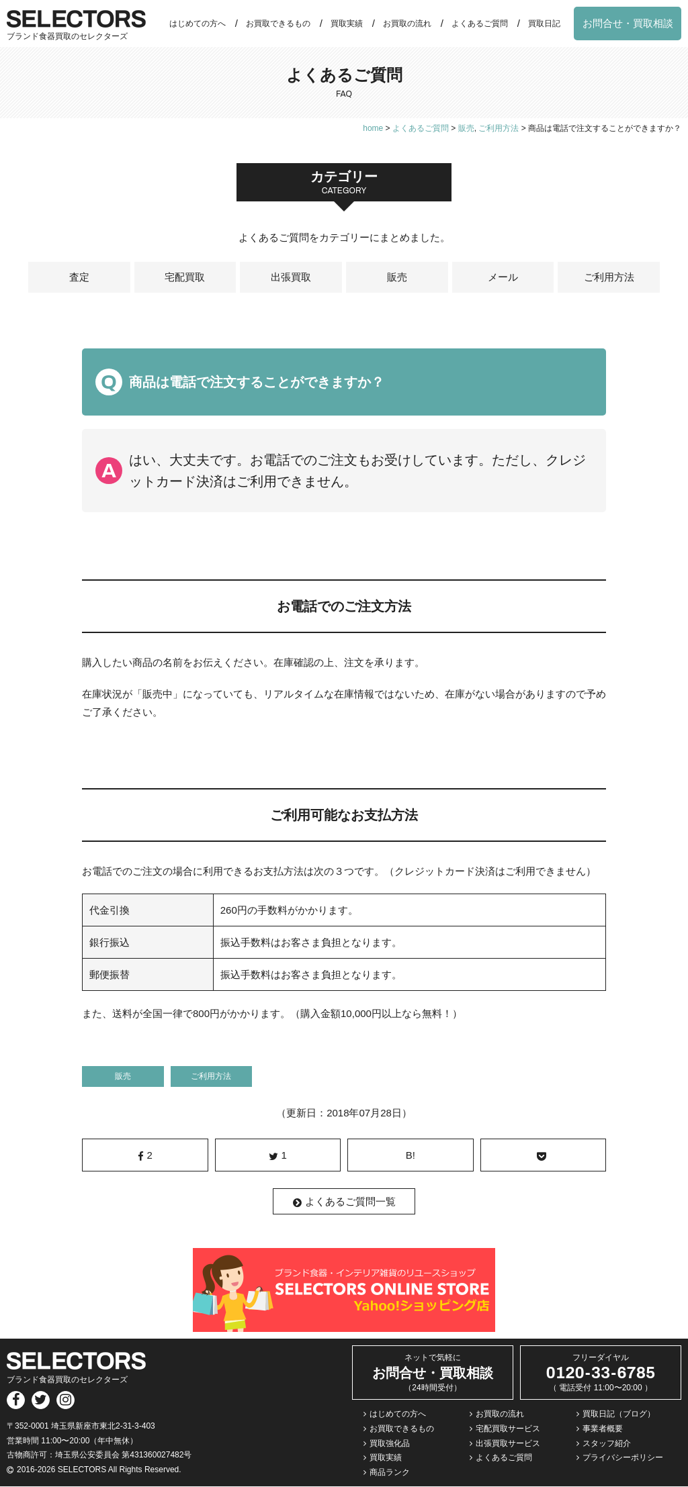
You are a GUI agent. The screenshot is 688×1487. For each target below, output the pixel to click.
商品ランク (390, 1473)
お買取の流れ (407, 23)
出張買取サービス (508, 1443)
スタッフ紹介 (607, 1443)
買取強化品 (390, 1443)
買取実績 (347, 23)
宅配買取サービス (508, 1429)
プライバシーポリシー (623, 1458)
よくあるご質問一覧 (344, 1202)
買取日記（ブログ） (619, 1414)
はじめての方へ (197, 23)
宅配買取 (185, 277)
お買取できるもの (278, 23)
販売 (397, 277)
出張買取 (291, 277)
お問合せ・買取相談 (628, 23)
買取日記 (544, 23)
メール (503, 277)
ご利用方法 (609, 277)
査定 (79, 277)
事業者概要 (603, 1429)
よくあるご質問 (480, 23)
